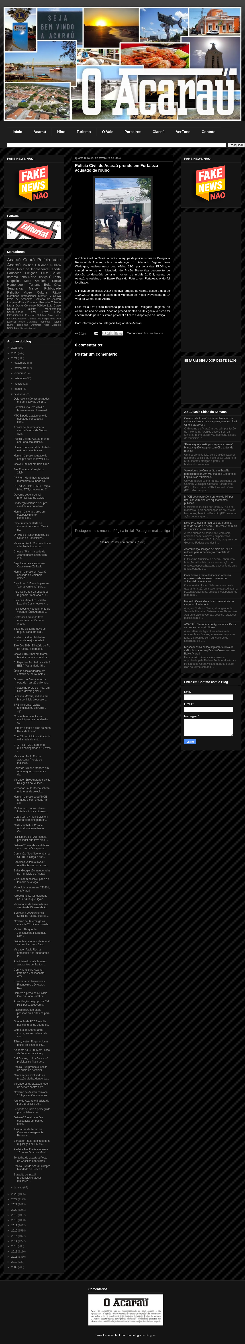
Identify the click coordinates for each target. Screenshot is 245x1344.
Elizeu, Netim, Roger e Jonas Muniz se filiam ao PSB (31, 1043)
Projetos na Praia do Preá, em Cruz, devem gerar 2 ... (32, 689)
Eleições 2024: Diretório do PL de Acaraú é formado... (32, 647)
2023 (14, 1194)
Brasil (11, 269)
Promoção (44, 321)
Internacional (28, 296)
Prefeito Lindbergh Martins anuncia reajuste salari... (30, 639)
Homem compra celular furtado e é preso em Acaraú (32, 449)
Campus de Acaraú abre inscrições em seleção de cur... (30, 1033)
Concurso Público (35, 305)
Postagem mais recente (93, 531)
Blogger (151, 1335)
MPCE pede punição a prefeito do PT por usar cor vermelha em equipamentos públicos (208, 500)
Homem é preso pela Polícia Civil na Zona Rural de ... (30, 995)
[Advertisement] (122, 489)
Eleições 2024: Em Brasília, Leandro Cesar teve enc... (31, 602)
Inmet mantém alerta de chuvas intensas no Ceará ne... (31, 526)
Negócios (13, 281)
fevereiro (20, 394)
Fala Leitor (54, 315)
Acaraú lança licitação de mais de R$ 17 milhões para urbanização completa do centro (208, 552)
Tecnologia (43, 318)
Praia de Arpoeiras (19, 299)
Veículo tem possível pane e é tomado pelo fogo (31, 880)
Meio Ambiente (36, 281)
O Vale (107, 132)
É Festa (55, 277)
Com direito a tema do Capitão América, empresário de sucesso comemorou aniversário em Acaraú (208, 578)
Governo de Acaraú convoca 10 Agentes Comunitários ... (32, 1094)
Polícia (158, 333)
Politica (28, 265)
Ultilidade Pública (48, 265)
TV (49, 296)
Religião (13, 292)
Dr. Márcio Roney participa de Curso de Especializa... (31, 536)
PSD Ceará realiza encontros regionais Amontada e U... (31, 593)
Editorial (11, 321)
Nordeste (12, 308)
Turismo (84, 132)
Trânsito (56, 302)
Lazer (33, 312)
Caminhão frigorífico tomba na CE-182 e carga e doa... (32, 855)
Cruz (44, 273)
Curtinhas (32, 321)
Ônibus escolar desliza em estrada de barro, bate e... (31, 672)
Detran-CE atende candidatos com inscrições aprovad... (31, 847)
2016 (14, 1230)
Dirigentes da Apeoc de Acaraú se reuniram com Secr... (32, 943)
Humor (10, 324)
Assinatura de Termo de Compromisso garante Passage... (28, 1132)
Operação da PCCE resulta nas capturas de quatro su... (32, 1023)
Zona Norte (28, 277)
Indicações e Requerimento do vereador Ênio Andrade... (32, 610)
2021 (14, 1204)
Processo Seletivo (35, 315)
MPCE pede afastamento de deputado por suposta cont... (30, 419)
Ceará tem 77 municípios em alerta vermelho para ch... (31, 818)
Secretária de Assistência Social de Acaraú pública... (31, 914)
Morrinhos (13, 296)
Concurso (32, 302)
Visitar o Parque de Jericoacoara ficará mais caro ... (30, 933)
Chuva (57, 296)
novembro (20, 368)
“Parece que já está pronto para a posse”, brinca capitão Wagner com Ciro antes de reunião (208, 447)
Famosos (12, 318)
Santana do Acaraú (48, 299)
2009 (14, 1267)
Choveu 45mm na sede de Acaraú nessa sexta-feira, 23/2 (30, 555)
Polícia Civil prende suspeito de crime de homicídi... (30, 1068)
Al (18, 328)
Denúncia (36, 324)
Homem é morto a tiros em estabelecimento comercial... (29, 515)
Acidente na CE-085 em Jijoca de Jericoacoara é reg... (32, 1051)
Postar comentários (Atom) (128, 542)
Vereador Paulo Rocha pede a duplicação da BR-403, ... (32, 1142)
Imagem (12, 302)
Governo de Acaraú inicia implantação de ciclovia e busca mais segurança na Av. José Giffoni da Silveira (210, 421)
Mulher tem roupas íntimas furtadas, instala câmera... (31, 810)
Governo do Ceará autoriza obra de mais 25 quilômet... (31, 681)
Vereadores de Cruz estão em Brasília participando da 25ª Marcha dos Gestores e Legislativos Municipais (210, 474)
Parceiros (133, 132)
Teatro (21, 321)
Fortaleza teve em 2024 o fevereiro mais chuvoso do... (32, 409)
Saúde (56, 273)
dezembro (20, 362)
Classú (159, 132)
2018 (14, 1220)
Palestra (31, 308)
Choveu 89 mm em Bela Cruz (31, 464)
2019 (14, 1215)
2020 (14, 1209)
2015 (14, 1236)
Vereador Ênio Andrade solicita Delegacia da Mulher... (32, 781)
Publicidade (52, 288)
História (57, 321)
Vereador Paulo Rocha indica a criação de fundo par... (32, 545)
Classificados (15, 315)
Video (28, 292)
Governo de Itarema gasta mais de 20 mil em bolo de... (32, 923)
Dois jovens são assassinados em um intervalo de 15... (32, 400)
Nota (46, 324)
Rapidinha (22, 324)
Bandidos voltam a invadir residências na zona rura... (31, 864)
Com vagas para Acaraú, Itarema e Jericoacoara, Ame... (29, 973)
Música (22, 302)
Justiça (43, 277)
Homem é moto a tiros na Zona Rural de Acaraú (32, 729)
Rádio (56, 292)
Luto (49, 305)
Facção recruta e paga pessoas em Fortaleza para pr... (31, 1013)
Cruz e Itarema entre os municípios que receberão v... (31, 719)
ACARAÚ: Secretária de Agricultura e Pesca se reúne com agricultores (210, 626)
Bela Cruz (52, 284)
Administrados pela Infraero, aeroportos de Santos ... (30, 963)
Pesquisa (44, 302)
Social (56, 281)
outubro (19, 373)
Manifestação (53, 308)
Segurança (15, 288)
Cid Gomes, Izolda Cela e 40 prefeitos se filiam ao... (31, 1060)
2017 (14, 1225)
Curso (57, 305)
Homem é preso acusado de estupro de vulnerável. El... (31, 457)
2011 (14, 1256)
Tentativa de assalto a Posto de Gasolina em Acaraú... (30, 1159)
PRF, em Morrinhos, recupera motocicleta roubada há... (31, 479)
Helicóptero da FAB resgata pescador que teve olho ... (31, 838)
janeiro (18, 1187)
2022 (14, 1199)
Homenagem (16, 284)
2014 (14, 1241)
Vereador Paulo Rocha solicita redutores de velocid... (32, 790)
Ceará (29, 259)
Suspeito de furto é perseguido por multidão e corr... (32, 1111)
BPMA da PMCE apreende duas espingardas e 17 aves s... (32, 748)
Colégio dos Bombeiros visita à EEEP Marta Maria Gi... (32, 664)
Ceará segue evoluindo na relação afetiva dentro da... (31, 1077)
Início (17, 132)
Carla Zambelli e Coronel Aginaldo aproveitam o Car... (29, 828)
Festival (22, 318)
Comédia (12, 328)
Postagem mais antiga (153, 531)
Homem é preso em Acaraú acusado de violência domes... (30, 575)
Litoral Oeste (15, 305)
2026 (14, 347)
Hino (61, 132)
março (18, 388)
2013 (14, 1246)
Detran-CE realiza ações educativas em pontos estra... (28, 1120)
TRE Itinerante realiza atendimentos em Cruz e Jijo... (30, 708)
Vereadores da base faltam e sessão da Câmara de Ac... (31, 906)
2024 (14, 358)
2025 (14, 353)
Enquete (56, 324)
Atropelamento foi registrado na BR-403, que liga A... (30, 897)
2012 (14, 1251)
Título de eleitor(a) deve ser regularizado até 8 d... (30, 630)
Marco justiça (26, 328)
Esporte (55, 269)
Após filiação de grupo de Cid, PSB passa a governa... (31, 1003)
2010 (14, 1261)
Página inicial (123, 531)
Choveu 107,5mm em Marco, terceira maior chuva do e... (31, 655)
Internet (42, 296)
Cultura (42, 292)
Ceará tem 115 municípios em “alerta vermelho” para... (31, 585)
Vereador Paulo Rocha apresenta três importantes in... (31, 953)
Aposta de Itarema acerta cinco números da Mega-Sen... (30, 430)
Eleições (31, 273)
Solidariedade (15, 312)
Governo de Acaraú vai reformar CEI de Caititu (29, 496)
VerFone (183, 132)
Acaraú (39, 132)
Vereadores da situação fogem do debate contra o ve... (32, 1085)
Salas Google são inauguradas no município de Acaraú (32, 872)
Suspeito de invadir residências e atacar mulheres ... (27, 1178)
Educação (14, 273)
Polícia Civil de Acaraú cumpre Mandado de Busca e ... (32, 1168)
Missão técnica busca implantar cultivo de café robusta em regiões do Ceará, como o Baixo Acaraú (209, 650)
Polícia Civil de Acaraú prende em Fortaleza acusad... (31, 440)
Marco (33, 288)
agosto (18, 383)
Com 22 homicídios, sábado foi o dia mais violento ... (32, 738)
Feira (52, 318)
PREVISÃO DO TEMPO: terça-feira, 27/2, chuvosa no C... (32, 488)
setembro (20, 378)
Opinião (32, 318)
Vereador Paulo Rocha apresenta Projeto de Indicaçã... (28, 760)
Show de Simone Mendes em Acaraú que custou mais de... (31, 771)
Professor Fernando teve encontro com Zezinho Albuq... (29, 620)
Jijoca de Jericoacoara (32, 269)
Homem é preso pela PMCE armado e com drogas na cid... (30, 800)
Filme (57, 312)
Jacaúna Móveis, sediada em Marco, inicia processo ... (31, 698)
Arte (58, 318)
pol (34, 328)
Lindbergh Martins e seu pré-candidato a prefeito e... (31, 505)
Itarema (12, 277)
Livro (45, 312)
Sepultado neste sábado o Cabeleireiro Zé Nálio (29, 565)
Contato (208, 132)
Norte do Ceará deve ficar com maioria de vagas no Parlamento (209, 603)
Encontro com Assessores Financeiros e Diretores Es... (29, 984)
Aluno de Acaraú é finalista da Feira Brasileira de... (31, 1102)
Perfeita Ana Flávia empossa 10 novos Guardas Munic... (31, 1151)
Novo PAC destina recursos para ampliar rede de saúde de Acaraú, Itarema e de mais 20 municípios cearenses (210, 526)
